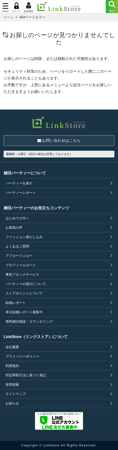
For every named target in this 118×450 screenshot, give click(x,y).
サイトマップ (16, 394)
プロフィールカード (21, 265)
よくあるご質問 (17, 246)
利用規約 (12, 366)
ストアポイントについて (24, 293)
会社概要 (12, 347)
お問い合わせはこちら (59, 140)
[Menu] (112, 6)
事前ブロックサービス (22, 274)
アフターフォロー (19, 256)
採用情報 (12, 384)
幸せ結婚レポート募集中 (24, 312)
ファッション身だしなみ (24, 237)
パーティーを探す (19, 183)
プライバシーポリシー (22, 356)
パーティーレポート (21, 193)
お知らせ (12, 403)
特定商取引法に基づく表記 (26, 375)
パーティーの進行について (26, 284)
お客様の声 (14, 227)
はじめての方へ (17, 218)
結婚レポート (16, 303)
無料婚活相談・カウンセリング (29, 321)
